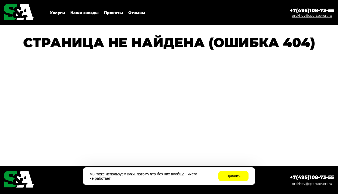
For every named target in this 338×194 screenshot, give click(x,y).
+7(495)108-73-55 (312, 10)
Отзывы (136, 12)
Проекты (113, 12)
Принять (233, 176)
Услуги (57, 12)
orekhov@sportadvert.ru (312, 15)
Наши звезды (84, 12)
